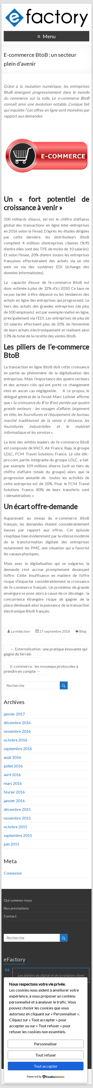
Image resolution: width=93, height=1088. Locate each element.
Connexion (13, 873)
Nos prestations (16, 908)
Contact (10, 916)
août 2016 (12, 757)
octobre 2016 (15, 739)
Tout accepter (46, 1066)
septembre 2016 (18, 748)
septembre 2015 (18, 835)
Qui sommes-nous (18, 900)
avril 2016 (12, 774)
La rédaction (20, 631)
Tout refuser (45, 1055)
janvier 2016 (14, 800)
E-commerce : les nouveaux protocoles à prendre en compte (41, 669)
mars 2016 (13, 783)
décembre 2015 (17, 809)
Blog (82, 631)
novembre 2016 (17, 731)
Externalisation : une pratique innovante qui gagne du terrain (45, 651)
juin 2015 (11, 844)
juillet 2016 (13, 766)
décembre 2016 (17, 722)
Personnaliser (45, 1043)
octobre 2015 (15, 826)
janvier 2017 (14, 713)
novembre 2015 (17, 818)
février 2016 (14, 792)
